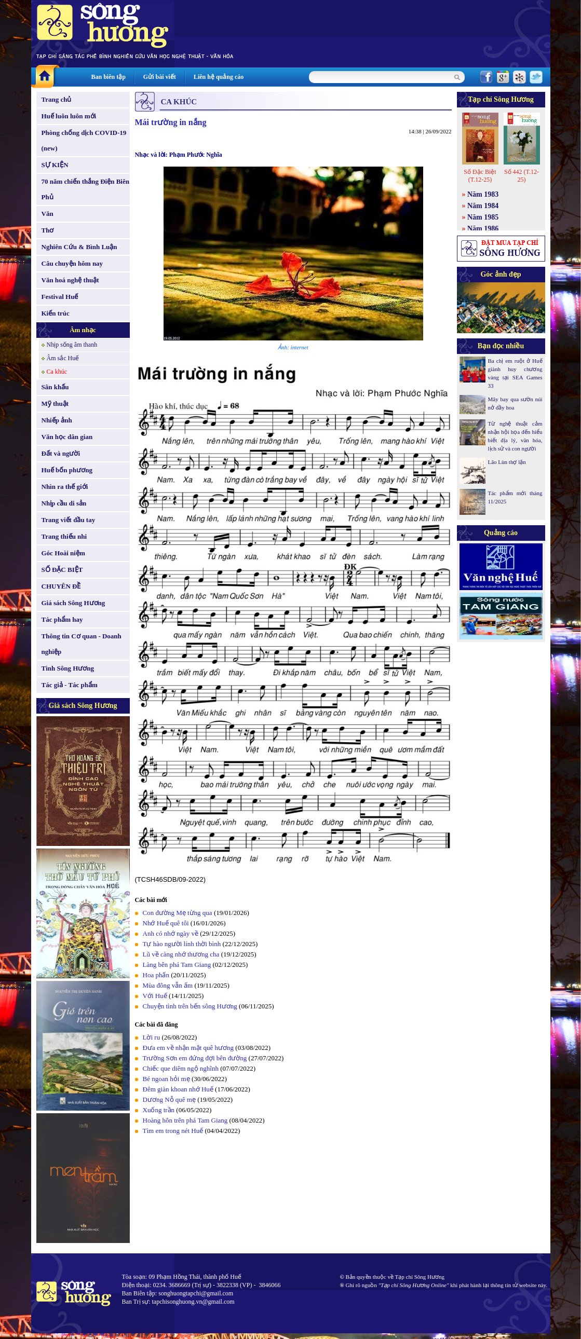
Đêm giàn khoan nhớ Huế (178, 1089)
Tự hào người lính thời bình (182, 944)
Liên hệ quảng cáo (219, 76)
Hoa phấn (156, 975)
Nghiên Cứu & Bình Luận (79, 247)
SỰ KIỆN (55, 165)
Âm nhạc (83, 330)
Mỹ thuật (55, 403)
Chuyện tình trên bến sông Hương (190, 1006)
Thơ (48, 230)
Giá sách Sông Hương (73, 603)
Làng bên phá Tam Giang (177, 964)
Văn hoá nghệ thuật (70, 280)
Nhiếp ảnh (57, 420)
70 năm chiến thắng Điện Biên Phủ (85, 189)
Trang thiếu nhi (64, 536)
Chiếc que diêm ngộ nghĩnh (181, 1068)
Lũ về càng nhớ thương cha (181, 954)
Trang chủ (57, 99)
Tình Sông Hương (68, 668)
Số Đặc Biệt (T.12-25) (480, 175)
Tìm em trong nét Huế (173, 1131)
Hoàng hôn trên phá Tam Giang (185, 1120)
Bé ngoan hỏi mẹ (166, 1079)
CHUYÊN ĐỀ (61, 586)
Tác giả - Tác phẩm (70, 685)
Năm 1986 (482, 229)
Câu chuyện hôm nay (72, 263)
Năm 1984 (482, 206)
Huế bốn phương (67, 470)
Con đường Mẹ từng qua (177, 913)
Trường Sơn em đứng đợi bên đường (195, 1058)
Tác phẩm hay (62, 619)
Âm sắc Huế (63, 358)
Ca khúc (57, 371)
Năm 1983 (482, 194)
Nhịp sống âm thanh (72, 344)
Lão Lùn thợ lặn (507, 462)
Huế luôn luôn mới (69, 116)
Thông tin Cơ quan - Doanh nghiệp (81, 643)
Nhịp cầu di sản (64, 503)
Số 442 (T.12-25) (521, 175)
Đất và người (61, 453)
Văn (47, 213)
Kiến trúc (56, 313)
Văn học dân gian (67, 437)
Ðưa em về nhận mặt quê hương (188, 1047)
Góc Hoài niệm (63, 553)
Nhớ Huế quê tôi (166, 923)
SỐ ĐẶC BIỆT (62, 569)
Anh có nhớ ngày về (170, 933)
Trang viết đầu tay (69, 520)
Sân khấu (55, 387)
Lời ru (151, 1037)
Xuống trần (159, 1110)
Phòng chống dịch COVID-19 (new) (84, 140)
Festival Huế (60, 296)
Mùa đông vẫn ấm (168, 985)
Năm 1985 (482, 217)
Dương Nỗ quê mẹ (169, 1099)
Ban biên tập (108, 76)
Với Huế (155, 996)
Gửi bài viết (159, 76)
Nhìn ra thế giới (65, 486)
